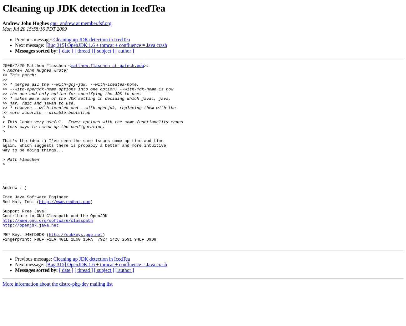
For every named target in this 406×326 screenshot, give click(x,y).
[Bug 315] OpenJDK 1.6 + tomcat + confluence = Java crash (106, 45)
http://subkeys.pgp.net (76, 269)
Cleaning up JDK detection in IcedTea (91, 39)
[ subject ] (104, 50)
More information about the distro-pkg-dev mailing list (58, 320)
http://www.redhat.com (64, 229)
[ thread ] (83, 50)
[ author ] (124, 50)
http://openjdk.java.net (30, 258)
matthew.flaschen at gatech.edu (107, 66)
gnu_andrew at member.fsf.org (80, 23)
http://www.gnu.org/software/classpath (48, 252)
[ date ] (66, 50)
